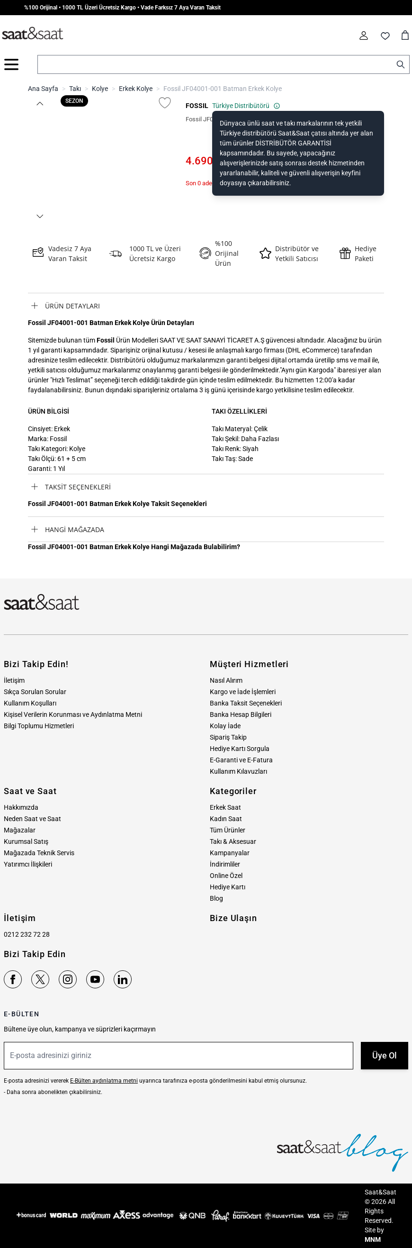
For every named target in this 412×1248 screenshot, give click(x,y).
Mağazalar (20, 830)
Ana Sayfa (43, 88)
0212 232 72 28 (27, 934)
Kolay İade (225, 726)
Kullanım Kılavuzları (238, 771)
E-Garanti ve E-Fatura (241, 760)
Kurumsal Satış (26, 841)
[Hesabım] (363, 35)
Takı (75, 88)
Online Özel (226, 875)
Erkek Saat (225, 807)
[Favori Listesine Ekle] (164, 102)
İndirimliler (225, 864)
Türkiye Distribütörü (246, 105)
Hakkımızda (21, 807)
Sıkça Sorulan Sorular (35, 692)
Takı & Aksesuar (233, 841)
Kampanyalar (230, 853)
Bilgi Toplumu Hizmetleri (39, 726)
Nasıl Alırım (226, 680)
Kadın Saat (226, 819)
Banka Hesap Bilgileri (240, 714)
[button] (39, 103)
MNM (373, 1239)
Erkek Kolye (135, 88)
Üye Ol (384, 1055)
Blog (216, 898)
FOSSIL (197, 105)
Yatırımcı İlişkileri (28, 864)
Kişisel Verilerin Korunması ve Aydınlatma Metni (73, 714)
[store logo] (32, 34)
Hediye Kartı (227, 887)
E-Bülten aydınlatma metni (104, 1080)
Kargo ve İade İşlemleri (243, 692)
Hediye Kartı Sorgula (239, 748)
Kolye (100, 88)
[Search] (401, 64)
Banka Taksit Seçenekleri (246, 703)
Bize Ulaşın (233, 918)
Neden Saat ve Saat (32, 819)
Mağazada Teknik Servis (39, 853)
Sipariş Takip (228, 737)
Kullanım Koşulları (30, 703)
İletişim (14, 680)
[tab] (206, 305)
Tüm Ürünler (227, 830)
